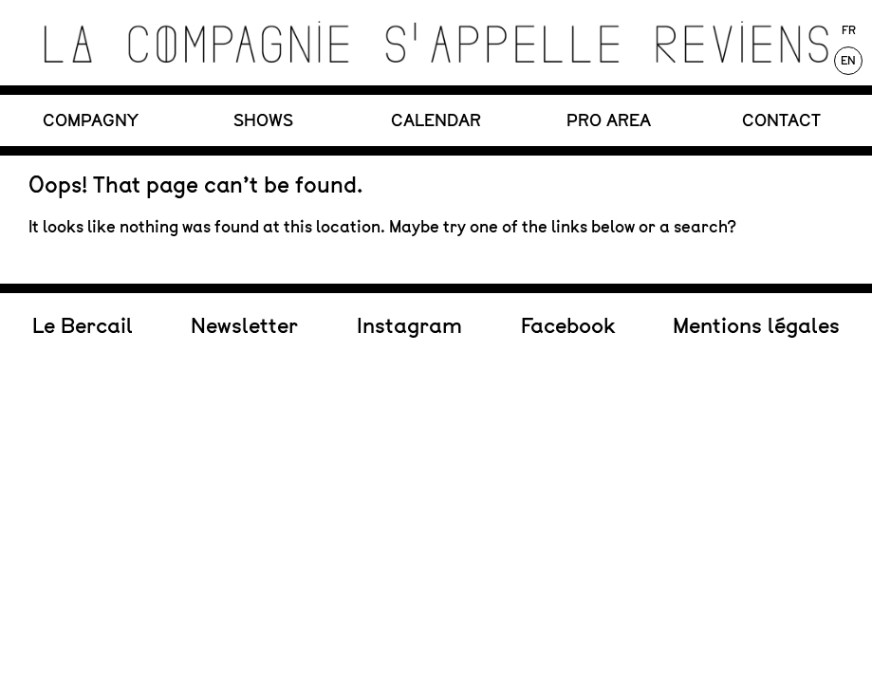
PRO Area (608, 120)
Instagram (409, 238)
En (848, 60)
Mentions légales (756, 238)
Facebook (568, 238)
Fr (849, 30)
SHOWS (263, 120)
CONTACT (781, 120)
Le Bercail (82, 238)
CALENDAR (436, 120)
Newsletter (244, 238)
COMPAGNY (91, 120)
